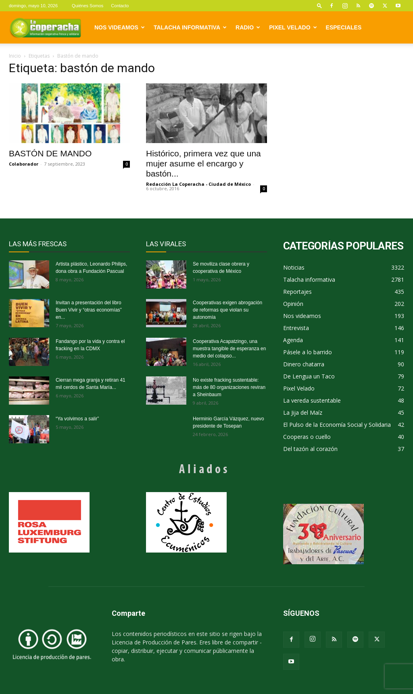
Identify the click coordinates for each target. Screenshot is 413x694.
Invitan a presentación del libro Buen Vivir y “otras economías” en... (89, 310)
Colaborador (23, 164)
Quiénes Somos (87, 5)
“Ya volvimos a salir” (77, 419)
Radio (248, 27)
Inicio (15, 55)
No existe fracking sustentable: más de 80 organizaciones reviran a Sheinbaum (229, 387)
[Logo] (45, 27)
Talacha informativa (190, 27)
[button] (319, 5)
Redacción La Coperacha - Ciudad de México (198, 184)
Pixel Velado (293, 27)
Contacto (120, 5)
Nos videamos (119, 27)
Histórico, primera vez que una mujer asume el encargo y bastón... (203, 163)
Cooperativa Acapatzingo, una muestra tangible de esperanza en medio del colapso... (229, 349)
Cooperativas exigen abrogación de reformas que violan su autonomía (227, 310)
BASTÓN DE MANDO (50, 153)
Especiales (344, 27)
